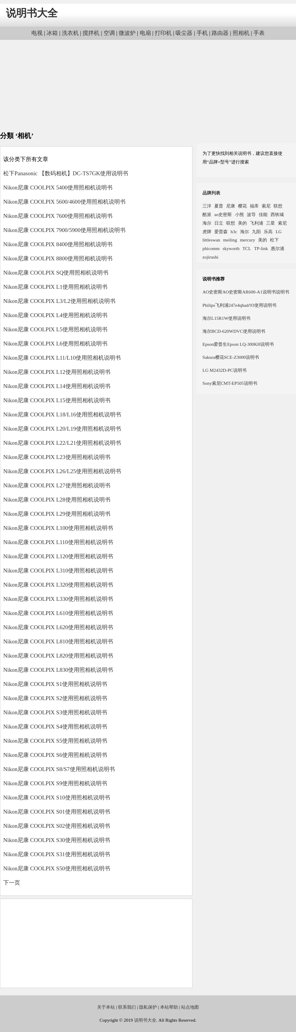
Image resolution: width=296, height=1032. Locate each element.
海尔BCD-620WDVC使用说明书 (233, 331)
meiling (230, 239)
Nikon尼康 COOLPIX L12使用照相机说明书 (56, 372)
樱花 (242, 205)
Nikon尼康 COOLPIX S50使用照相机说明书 (56, 868)
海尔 (206, 222)
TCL (246, 248)
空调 (109, 33)
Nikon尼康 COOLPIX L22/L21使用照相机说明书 (62, 443)
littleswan (211, 239)
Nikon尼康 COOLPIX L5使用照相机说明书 (55, 329)
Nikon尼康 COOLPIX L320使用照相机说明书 (58, 585)
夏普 (218, 205)
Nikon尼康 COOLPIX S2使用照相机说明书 (55, 698)
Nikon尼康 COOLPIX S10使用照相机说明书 (56, 797)
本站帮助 (169, 1007)
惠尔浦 (277, 248)
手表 (259, 33)
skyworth (231, 248)
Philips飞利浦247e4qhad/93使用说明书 (239, 305)
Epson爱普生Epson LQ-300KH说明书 (238, 344)
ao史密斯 (223, 214)
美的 (242, 222)
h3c (234, 231)
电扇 (145, 33)
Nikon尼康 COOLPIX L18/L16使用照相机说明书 (62, 414)
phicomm (211, 248)
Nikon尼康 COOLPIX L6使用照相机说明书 (55, 343)
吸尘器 (184, 33)
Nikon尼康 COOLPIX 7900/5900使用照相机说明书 (64, 230)
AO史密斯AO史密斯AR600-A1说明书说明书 (245, 291)
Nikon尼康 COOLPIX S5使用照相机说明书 (55, 741)
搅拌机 (91, 33)
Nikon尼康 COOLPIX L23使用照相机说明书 (56, 457)
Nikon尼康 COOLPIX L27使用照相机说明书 (56, 485)
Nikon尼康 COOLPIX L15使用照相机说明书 (56, 400)
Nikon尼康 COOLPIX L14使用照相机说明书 (56, 386)
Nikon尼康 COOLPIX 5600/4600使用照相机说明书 (64, 202)
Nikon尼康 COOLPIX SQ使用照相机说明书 (55, 273)
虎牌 (206, 231)
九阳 (256, 231)
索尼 (266, 205)
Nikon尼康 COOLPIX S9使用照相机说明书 (55, 783)
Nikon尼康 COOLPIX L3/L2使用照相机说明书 (59, 301)
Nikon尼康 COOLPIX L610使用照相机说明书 (58, 613)
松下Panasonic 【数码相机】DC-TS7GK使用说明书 (65, 173)
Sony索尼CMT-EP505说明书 (229, 383)
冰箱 (52, 33)
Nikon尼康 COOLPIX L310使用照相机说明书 (58, 570)
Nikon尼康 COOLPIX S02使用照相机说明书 (56, 826)
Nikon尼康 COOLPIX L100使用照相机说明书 (58, 528)
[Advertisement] (148, 85)
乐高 (268, 231)
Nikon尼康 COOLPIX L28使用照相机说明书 (56, 499)
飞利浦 (256, 222)
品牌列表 (211, 192)
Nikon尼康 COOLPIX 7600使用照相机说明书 (57, 216)
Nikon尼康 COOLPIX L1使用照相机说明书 (55, 287)
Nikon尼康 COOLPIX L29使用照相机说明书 (56, 514)
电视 (37, 33)
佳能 (263, 214)
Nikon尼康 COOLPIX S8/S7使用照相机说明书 (59, 769)
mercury (247, 239)
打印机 (163, 33)
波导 (251, 214)
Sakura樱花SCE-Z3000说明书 (230, 357)
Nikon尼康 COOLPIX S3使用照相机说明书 (55, 712)
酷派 (206, 214)
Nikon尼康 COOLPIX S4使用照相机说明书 (55, 726)
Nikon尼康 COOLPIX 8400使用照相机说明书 (57, 244)
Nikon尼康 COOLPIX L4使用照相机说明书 (55, 315)
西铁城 (277, 214)
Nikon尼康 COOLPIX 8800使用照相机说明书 (57, 258)
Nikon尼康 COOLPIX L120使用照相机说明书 (58, 556)
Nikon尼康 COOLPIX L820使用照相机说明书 (58, 656)
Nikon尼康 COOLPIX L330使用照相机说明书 (58, 599)
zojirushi (210, 256)
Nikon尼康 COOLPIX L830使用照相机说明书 (58, 670)
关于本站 (106, 1007)
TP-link (261, 248)
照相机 (241, 33)
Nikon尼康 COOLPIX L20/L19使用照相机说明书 (62, 429)
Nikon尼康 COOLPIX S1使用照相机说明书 (55, 684)
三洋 (206, 205)
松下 (274, 239)
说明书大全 (32, 13)
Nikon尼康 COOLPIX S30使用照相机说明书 (56, 840)
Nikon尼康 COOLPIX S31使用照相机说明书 (56, 854)
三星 (270, 222)
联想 (278, 205)
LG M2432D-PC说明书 (224, 370)
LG (278, 231)
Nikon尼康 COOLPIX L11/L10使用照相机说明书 (62, 358)
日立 (218, 222)
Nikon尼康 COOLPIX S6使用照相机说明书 (55, 755)
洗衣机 (70, 33)
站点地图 (190, 1007)
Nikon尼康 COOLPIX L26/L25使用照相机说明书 (62, 471)
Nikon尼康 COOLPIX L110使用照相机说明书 (58, 542)
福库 (254, 205)
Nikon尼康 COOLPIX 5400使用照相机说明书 (57, 187)
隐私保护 (148, 1007)
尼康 (230, 205)
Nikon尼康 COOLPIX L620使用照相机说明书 (58, 627)
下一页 (11, 883)
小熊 (239, 214)
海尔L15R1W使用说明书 (226, 318)
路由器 (220, 33)
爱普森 (221, 231)
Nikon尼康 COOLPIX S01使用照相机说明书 (56, 812)
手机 (202, 33)
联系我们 (127, 1007)
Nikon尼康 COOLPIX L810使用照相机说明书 (58, 641)
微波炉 (127, 33)
